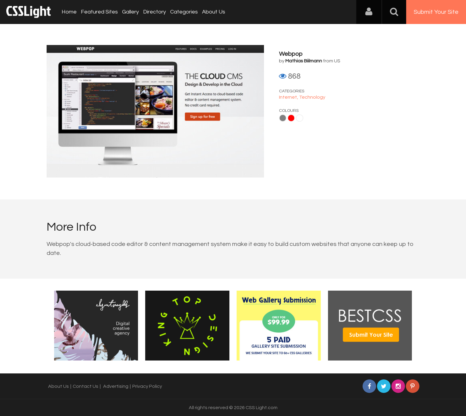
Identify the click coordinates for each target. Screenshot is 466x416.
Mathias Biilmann (303, 60)
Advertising (115, 386)
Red (291, 118)
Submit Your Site (436, 12)
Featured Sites (99, 12)
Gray (283, 118)
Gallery (130, 12)
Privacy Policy (147, 386)
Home (69, 12)
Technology (312, 97)
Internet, (289, 97)
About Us (213, 12)
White (299, 118)
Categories (184, 12)
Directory (154, 12)
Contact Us (85, 386)
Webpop (290, 54)
